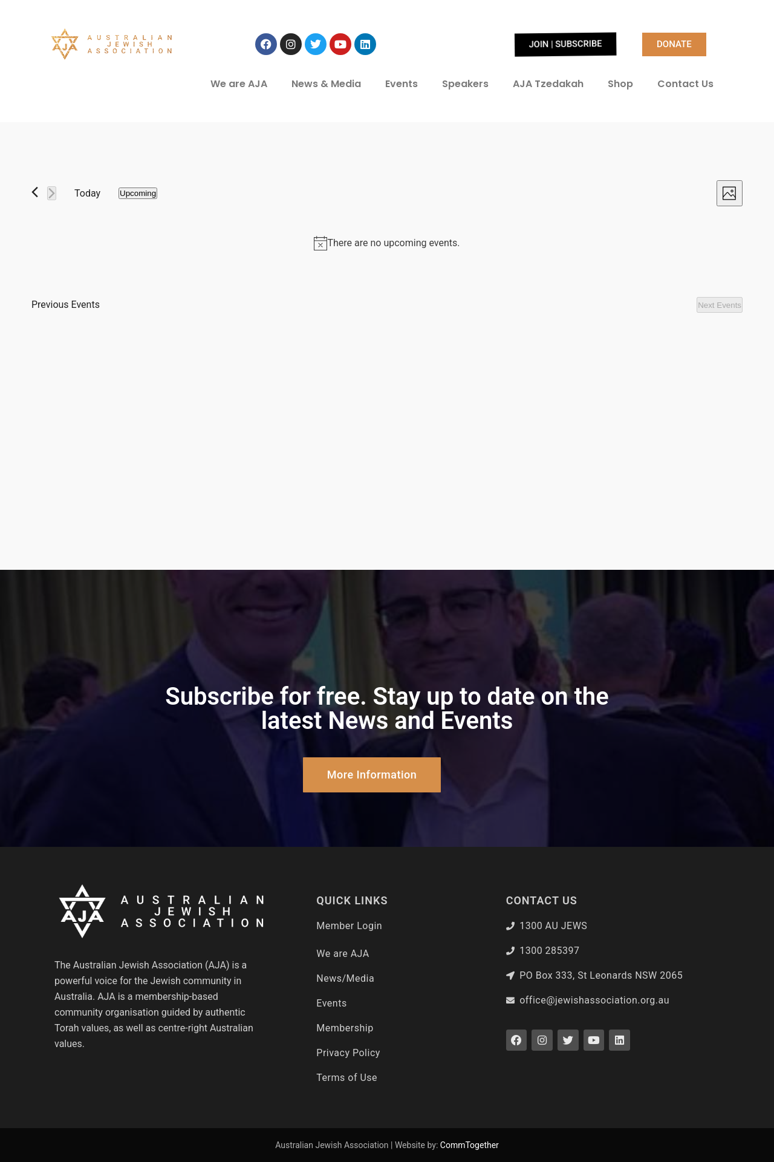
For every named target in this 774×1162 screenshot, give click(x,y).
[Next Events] (51, 193)
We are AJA (238, 84)
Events (401, 84)
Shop (620, 84)
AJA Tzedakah (548, 84)
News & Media (326, 84)
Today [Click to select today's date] (87, 193)
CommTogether (469, 1145)
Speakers (465, 84)
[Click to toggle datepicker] (138, 193)
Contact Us (685, 84)
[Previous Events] (34, 192)
